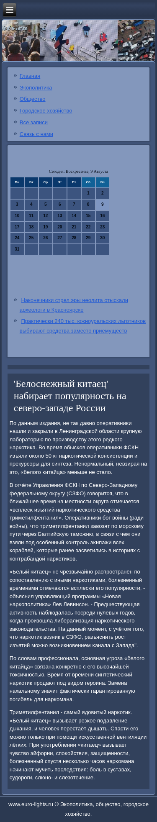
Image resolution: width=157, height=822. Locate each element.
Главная (30, 76)
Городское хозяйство (46, 111)
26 (45, 238)
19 (45, 227)
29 (88, 238)
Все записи (34, 122)
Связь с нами (36, 134)
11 (31, 215)
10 (17, 215)
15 (88, 215)
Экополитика (36, 88)
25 (31, 238)
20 (59, 227)
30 (102, 238)
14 (74, 215)
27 (59, 238)
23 (102, 227)
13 (59, 215)
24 (17, 238)
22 (88, 227)
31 (17, 249)
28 (74, 238)
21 (74, 227)
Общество (33, 99)
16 (102, 215)
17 (17, 227)
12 (45, 215)
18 (31, 227)
